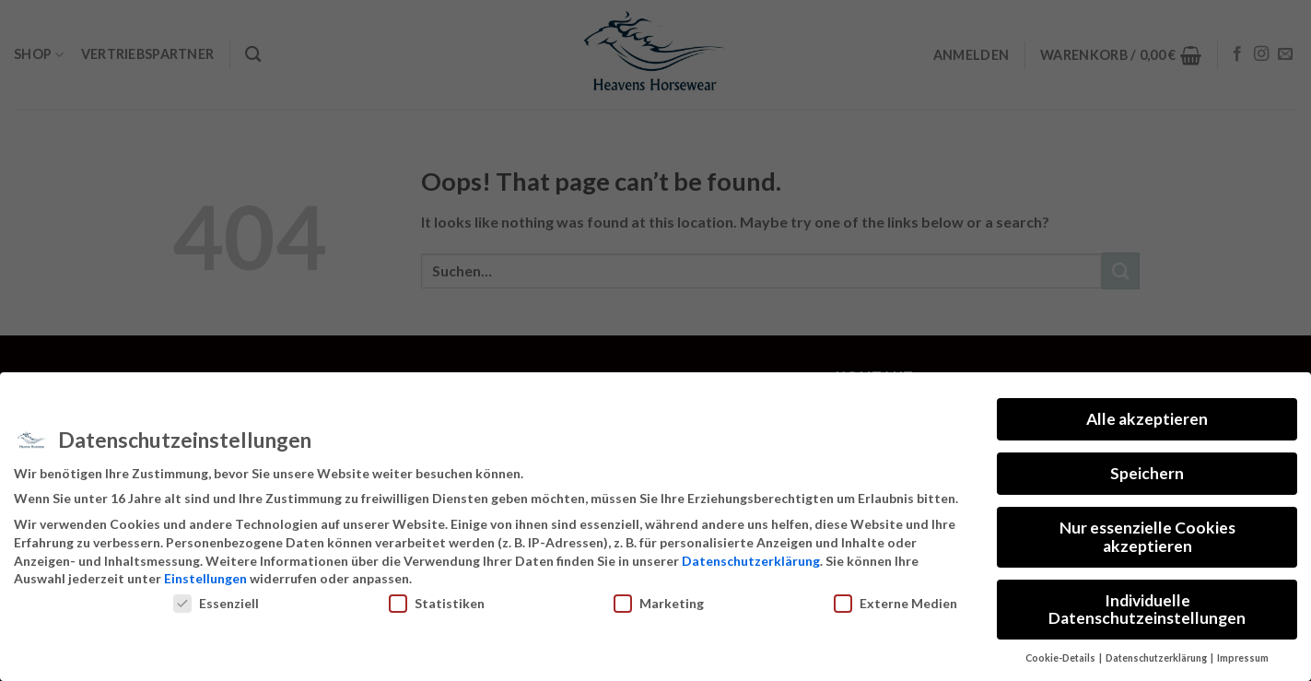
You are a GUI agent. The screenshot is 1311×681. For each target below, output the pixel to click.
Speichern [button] (1147, 473)
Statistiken (437, 603)
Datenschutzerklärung (751, 561)
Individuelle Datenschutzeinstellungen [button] (1147, 609)
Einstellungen (205, 578)
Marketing (659, 603)
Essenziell (216, 603)
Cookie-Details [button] (1061, 657)
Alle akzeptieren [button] (1147, 419)
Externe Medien (895, 603)
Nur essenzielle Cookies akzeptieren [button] (1147, 537)
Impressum (1243, 657)
